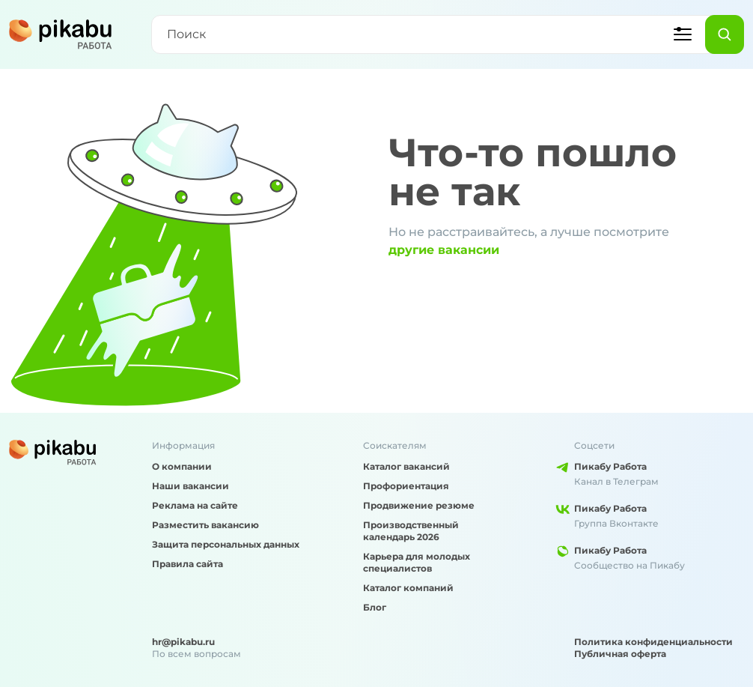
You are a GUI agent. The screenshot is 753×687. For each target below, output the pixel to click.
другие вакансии (443, 250)
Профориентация (406, 485)
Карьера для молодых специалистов (416, 562)
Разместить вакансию (205, 524)
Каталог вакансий (406, 466)
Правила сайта (187, 563)
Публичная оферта (620, 653)
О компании (182, 466)
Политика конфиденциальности (653, 641)
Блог (374, 607)
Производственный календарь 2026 (411, 530)
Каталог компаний (408, 587)
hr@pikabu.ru (183, 641)
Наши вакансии (190, 485)
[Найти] (724, 34)
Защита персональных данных (225, 544)
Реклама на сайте (195, 505)
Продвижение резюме (419, 505)
